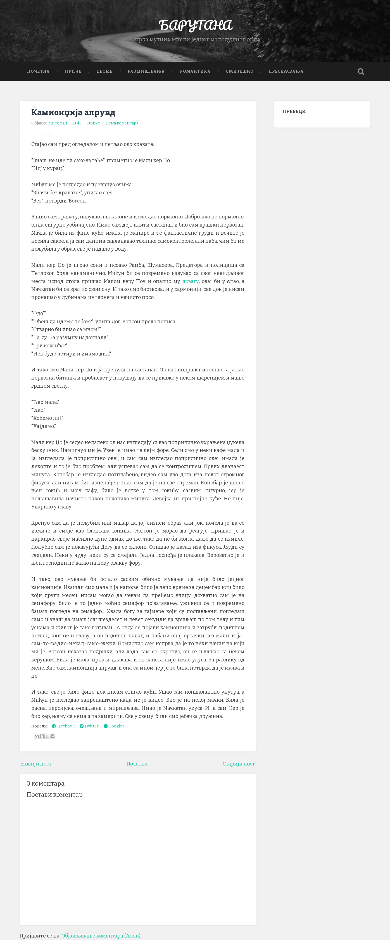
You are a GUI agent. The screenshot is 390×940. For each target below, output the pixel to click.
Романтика (195, 71)
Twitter (89, 726)
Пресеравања (286, 71)
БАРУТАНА (194, 25)
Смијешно (239, 71)
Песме (104, 71)
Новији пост (36, 764)
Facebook (63, 726)
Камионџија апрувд (73, 112)
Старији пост (239, 764)
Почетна (38, 71)
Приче (73, 71)
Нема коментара (122, 123)
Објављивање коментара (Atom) (100, 936)
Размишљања (146, 71)
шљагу (190, 281)
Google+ (114, 726)
